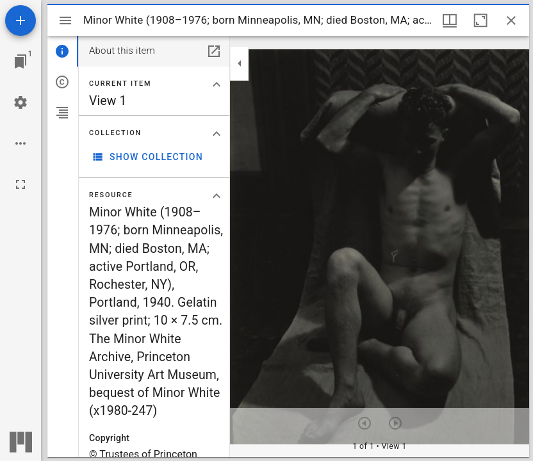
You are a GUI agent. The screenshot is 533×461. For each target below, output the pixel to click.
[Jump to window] (20, 61)
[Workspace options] (20, 143)
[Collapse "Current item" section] (216, 84)
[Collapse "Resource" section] (216, 196)
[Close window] (511, 20)
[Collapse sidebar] (239, 63)
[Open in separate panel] (214, 51)
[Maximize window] (480, 20)
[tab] (62, 51)
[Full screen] (20, 184)
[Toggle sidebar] (65, 20)
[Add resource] (20, 20)
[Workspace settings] (20, 102)
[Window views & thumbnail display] (449, 20)
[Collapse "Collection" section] (216, 134)
